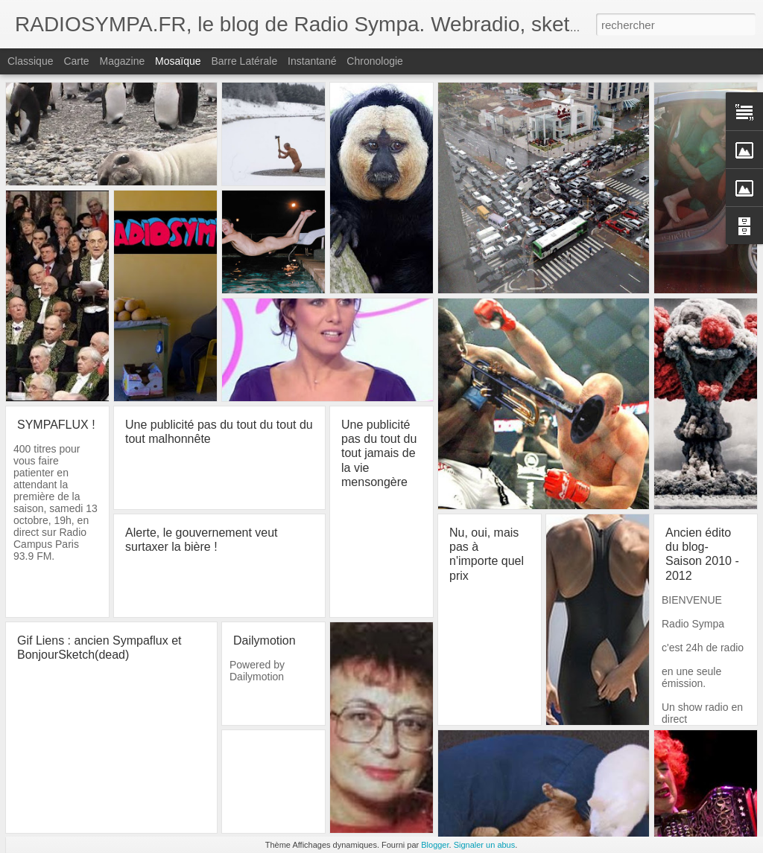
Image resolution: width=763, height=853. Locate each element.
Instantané (312, 61)
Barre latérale (244, 61)
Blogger (435, 844)
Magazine (122, 61)
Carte (76, 61)
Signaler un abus (485, 844)
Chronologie (374, 61)
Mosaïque (177, 61)
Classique (30, 61)
